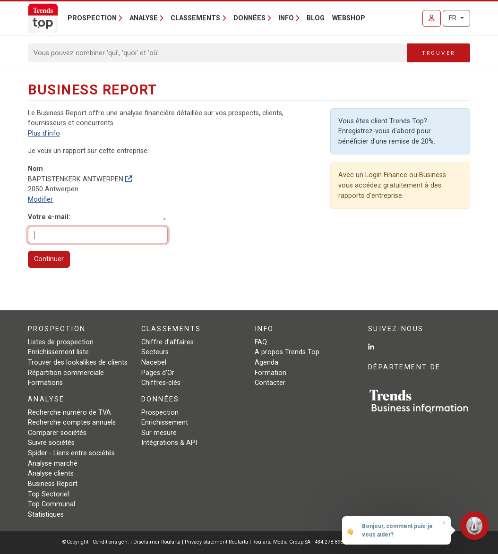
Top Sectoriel (48, 494)
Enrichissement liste (58, 352)
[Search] (217, 52)
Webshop (348, 18)
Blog (316, 18)
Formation (270, 373)
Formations (45, 383)
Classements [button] (195, 18)
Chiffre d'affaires (167, 342)
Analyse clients (51, 473)
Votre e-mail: (49, 217)
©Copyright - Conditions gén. (95, 542)
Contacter (270, 383)
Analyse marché (52, 464)
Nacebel (153, 362)
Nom (35, 169)
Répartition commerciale (66, 373)
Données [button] (249, 18)
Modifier (40, 200)
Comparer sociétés (57, 433)
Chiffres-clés (160, 383)
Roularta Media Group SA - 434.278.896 (298, 542)
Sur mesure (159, 433)
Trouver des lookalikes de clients (78, 362)
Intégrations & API (169, 443)
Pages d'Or (157, 373)
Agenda (266, 362)
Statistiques (46, 515)
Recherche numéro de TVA (69, 413)
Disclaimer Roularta (156, 542)
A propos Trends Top (287, 352)
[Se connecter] (431, 18)
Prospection (160, 413)
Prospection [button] (92, 18)
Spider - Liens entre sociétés (71, 453)
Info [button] (286, 18)
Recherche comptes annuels (72, 422)
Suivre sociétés (51, 443)
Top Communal (51, 504)
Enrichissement (164, 422)
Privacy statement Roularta (216, 542)
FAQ (261, 342)
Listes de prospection (61, 342)
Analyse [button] (143, 18)
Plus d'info (44, 133)
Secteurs (155, 352)
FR (453, 18)
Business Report (52, 484)
